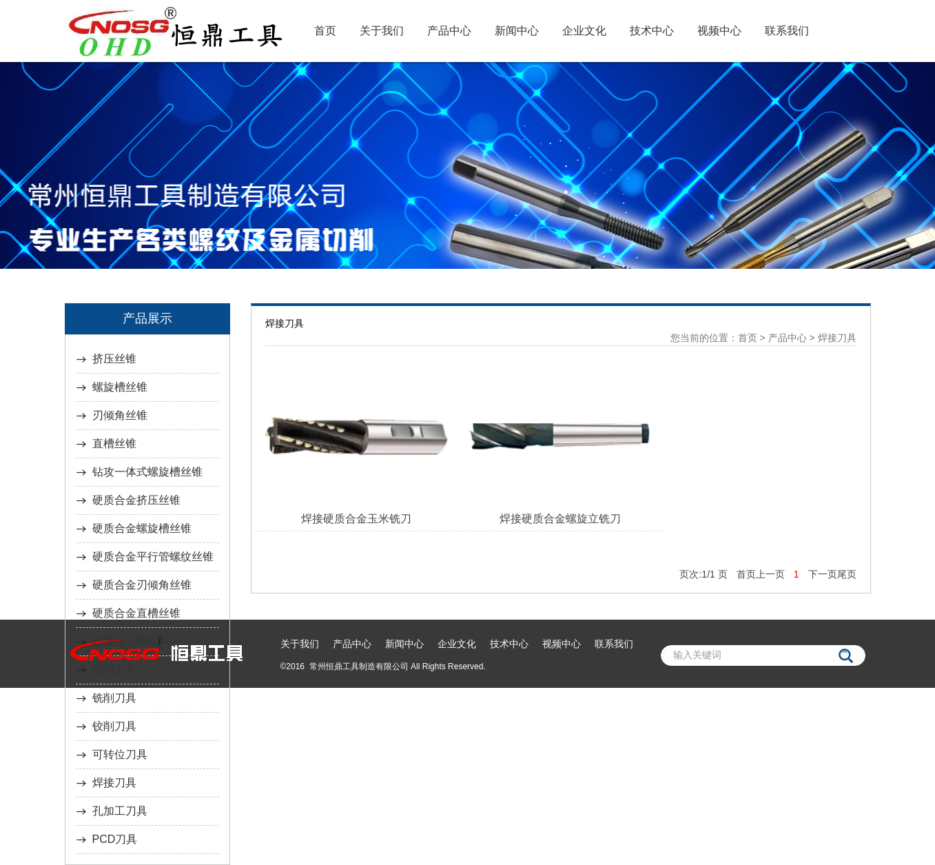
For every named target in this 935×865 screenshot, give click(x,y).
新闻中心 (517, 31)
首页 (325, 31)
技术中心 (652, 31)
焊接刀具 (837, 337)
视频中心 (719, 31)
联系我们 (787, 31)
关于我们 (382, 31)
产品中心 (449, 31)
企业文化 (584, 31)
